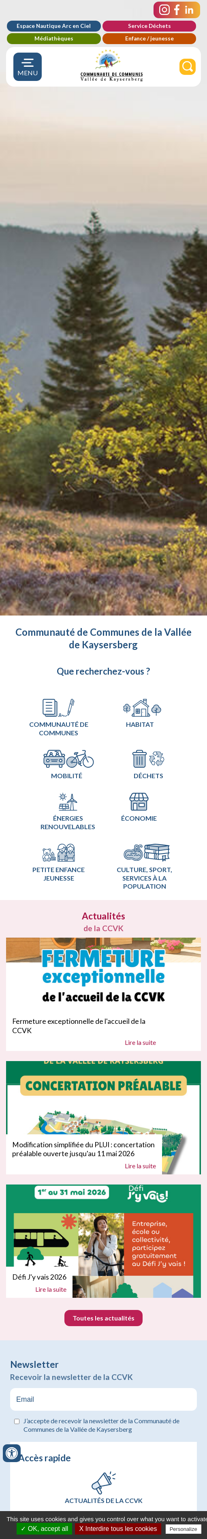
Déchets (148, 764)
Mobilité (68, 764)
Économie (139, 807)
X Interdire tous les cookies (118, 1528)
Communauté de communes (58, 718)
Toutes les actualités (103, 1318)
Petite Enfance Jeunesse (58, 863)
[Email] (103, 1399)
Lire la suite (140, 1042)
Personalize (183, 1529)
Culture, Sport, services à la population (146, 867)
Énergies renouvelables (68, 812)
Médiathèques (53, 38)
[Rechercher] (187, 67)
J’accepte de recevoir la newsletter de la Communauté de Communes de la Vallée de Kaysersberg (101, 1425)
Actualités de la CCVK (104, 1500)
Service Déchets (149, 26)
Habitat (141, 713)
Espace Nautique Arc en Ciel (54, 26)
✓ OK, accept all (44, 1528)
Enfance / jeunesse (149, 38)
